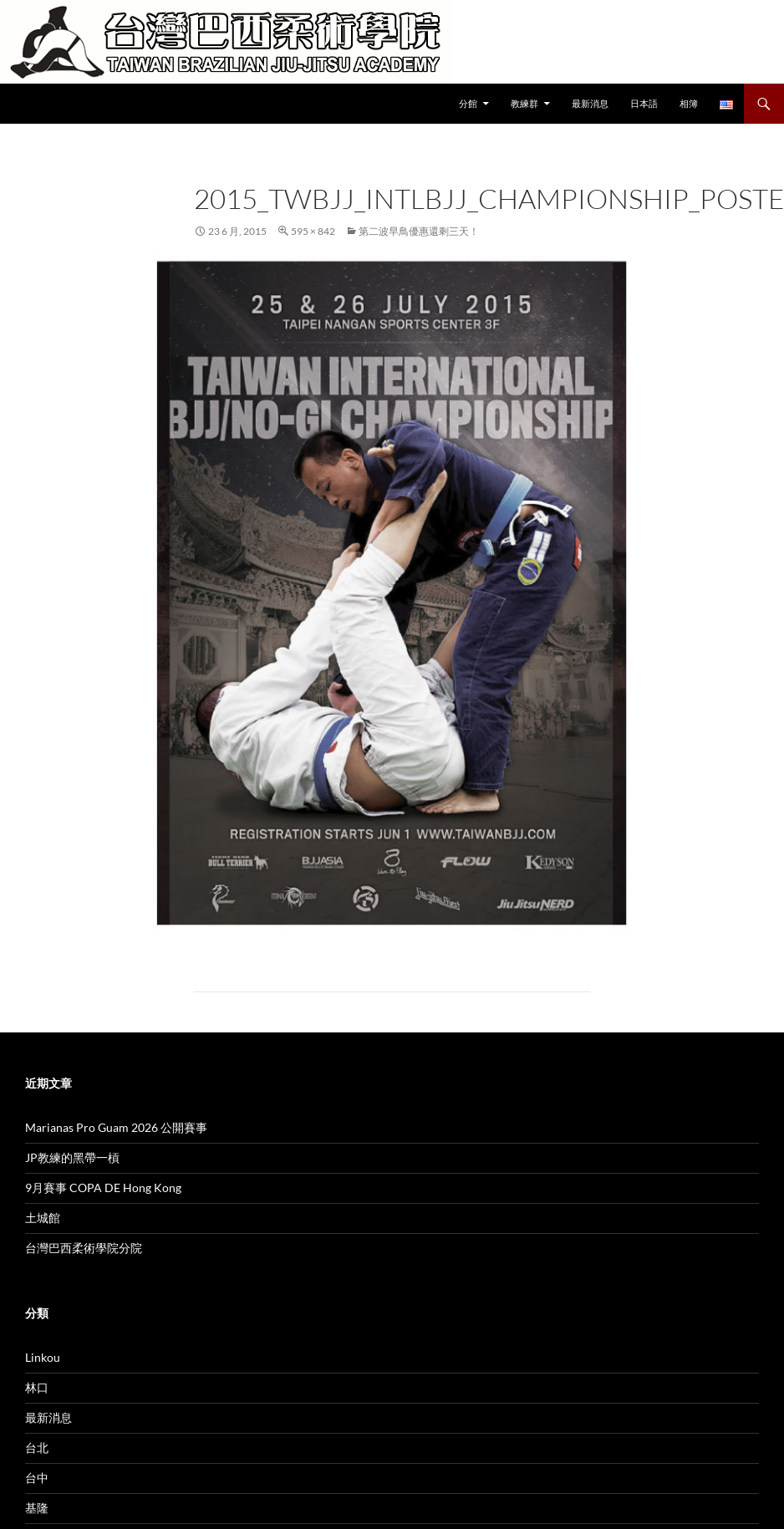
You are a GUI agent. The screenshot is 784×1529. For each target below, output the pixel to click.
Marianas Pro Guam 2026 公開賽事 (116, 1127)
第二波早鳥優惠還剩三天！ (419, 231)
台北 (36, 1447)
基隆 (36, 1508)
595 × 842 (313, 231)
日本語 (644, 103)
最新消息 (590, 103)
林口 (36, 1387)
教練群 (524, 103)
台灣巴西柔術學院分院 (83, 1248)
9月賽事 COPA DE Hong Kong (103, 1187)
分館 (468, 103)
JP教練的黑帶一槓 (72, 1157)
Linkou (42, 1357)
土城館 (42, 1217)
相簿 (689, 103)
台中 (36, 1477)
